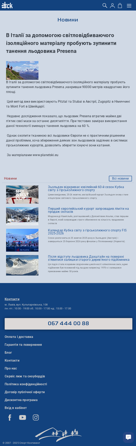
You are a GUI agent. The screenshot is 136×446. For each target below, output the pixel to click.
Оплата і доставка (19, 337)
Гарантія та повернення (23, 345)
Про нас (11, 368)
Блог (8, 352)
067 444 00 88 (68, 323)
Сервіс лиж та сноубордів (25, 376)
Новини (68, 20)
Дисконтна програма (21, 400)
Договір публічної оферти (25, 392)
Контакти (12, 360)
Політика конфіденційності (26, 384)
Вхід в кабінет (16, 408)
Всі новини (120, 178)
